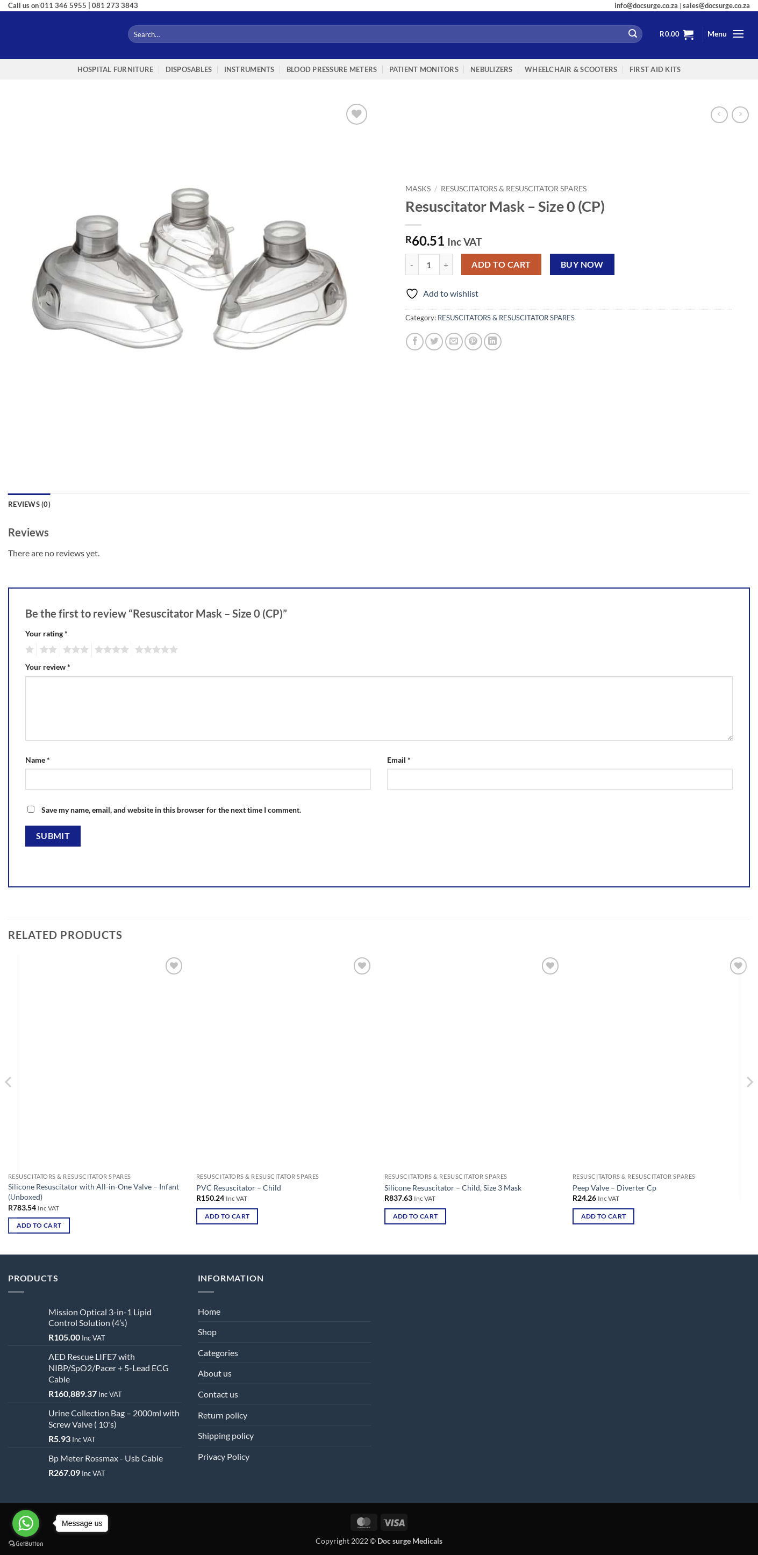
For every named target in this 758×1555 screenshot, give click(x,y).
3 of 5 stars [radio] (74, 650)
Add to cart (501, 264)
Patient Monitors (424, 69)
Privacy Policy (223, 1456)
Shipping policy (226, 1435)
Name (37, 759)
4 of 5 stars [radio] (110, 650)
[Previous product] (740, 114)
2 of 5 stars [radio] (47, 650)
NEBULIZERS (491, 69)
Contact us (218, 1394)
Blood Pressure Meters (332, 69)
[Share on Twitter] (434, 341)
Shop (207, 1332)
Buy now (582, 264)
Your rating (46, 633)
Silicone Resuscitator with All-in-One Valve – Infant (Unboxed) (93, 1191)
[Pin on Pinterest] (473, 341)
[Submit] (633, 34)
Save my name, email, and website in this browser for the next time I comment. (171, 809)
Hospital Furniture (115, 69)
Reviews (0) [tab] (29, 504)
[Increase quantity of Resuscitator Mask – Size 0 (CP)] (446, 264)
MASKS (418, 188)
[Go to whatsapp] (25, 1523)
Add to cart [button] (39, 1225)
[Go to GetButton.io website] (26, 1543)
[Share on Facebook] (415, 341)
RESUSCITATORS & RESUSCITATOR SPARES (514, 188)
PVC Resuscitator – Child (238, 1187)
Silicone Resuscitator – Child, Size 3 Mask (452, 1187)
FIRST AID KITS (655, 69)
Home (209, 1311)
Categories (218, 1353)
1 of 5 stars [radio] (28, 650)
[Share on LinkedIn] (493, 341)
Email (399, 759)
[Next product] (719, 114)
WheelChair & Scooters (571, 69)
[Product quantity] (429, 264)
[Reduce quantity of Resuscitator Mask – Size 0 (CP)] (411, 264)
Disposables (189, 69)
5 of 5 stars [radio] (155, 650)
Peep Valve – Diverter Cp (614, 1187)
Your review (47, 666)
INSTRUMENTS (249, 69)
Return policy (222, 1415)
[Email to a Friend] (454, 341)
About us (215, 1373)
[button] (677, 34)
